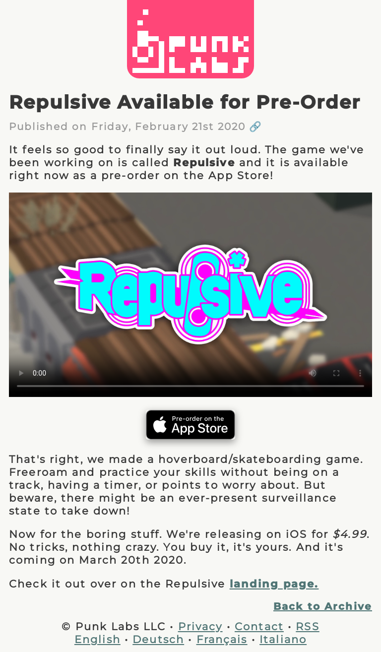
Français (222, 639)
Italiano (283, 639)
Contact (259, 626)
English (97, 639)
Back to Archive (322, 606)
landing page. (274, 583)
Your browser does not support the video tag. (190, 295)
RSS (307, 626)
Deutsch (158, 639)
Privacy (200, 626)
